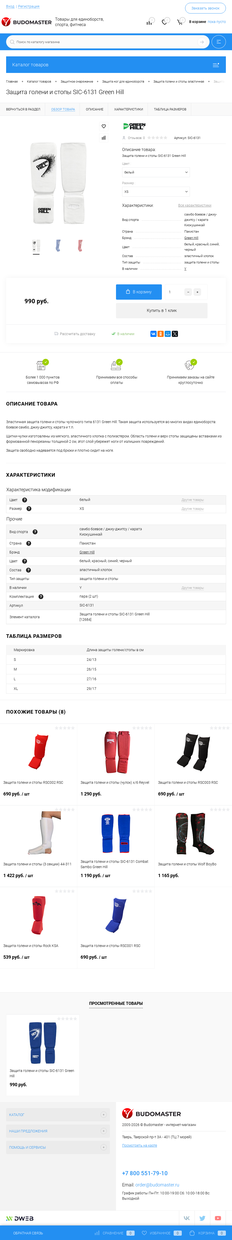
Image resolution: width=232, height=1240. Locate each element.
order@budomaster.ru (157, 1184)
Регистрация (29, 6)
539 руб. (38, 960)
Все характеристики (194, 205)
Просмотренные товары (116, 1003)
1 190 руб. (116, 878)
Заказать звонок (205, 8)
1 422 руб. (38, 878)
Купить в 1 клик (162, 310)
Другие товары (193, 500)
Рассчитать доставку (74, 334)
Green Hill (191, 238)
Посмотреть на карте (139, 1145)
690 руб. (38, 797)
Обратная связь (24, 1233)
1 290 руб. (116, 797)
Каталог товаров (116, 64)
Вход (10, 6)
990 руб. (18, 1084)
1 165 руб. (193, 878)
